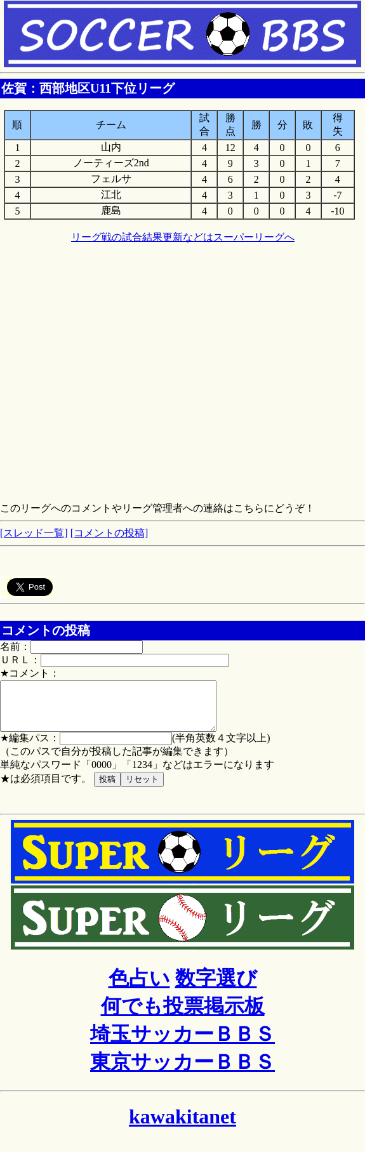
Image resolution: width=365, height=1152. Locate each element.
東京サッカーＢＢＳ (182, 1071)
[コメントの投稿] (109, 532)
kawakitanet (182, 1126)
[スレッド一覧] (34, 532)
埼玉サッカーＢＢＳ (182, 1043)
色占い (139, 987)
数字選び (216, 987)
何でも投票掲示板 (183, 1015)
